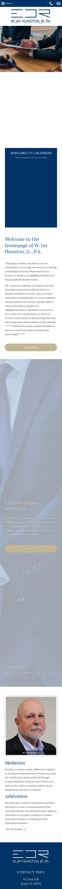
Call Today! (51, 3)
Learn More (30, 347)
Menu (9, 3)
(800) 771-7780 (16, 673)
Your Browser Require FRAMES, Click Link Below (31, 194)
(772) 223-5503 (43, 673)
